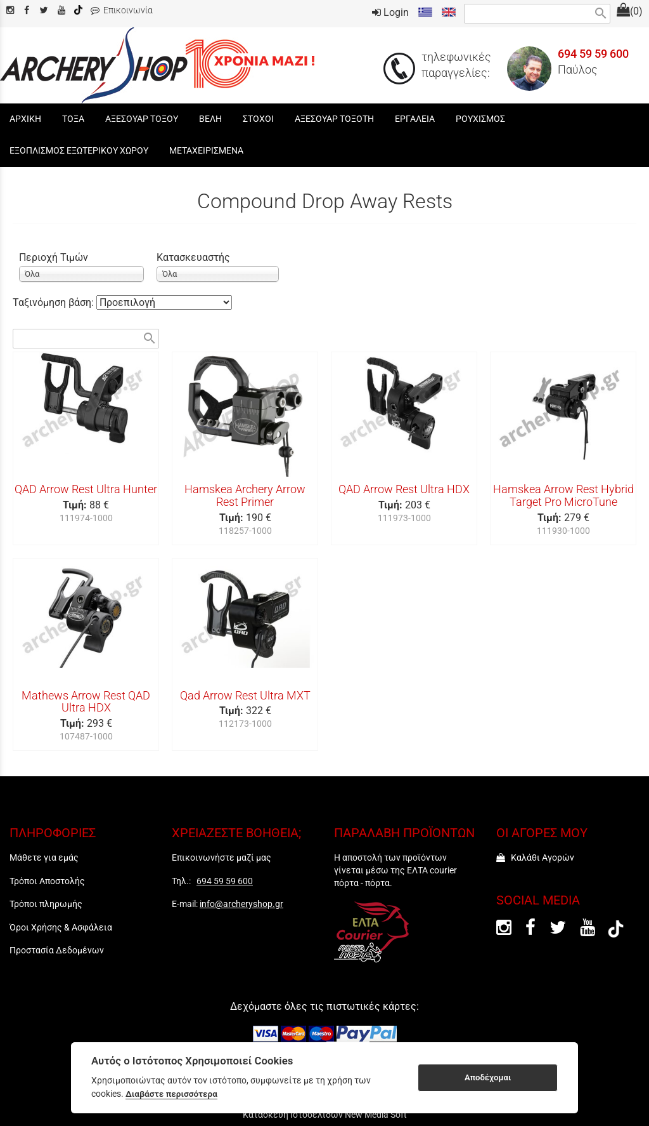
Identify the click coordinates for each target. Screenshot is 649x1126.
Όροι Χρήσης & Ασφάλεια (61, 927)
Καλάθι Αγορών (535, 857)
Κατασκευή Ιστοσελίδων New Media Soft (325, 1114)
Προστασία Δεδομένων (57, 950)
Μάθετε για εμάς (44, 857)
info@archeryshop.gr (241, 904)
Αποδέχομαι (488, 1077)
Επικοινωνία (122, 10)
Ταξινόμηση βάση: (54, 302)
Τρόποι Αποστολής (47, 881)
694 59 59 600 (593, 54)
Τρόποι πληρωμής (46, 904)
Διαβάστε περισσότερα (171, 1094)
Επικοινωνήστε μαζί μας (221, 857)
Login (390, 12)
